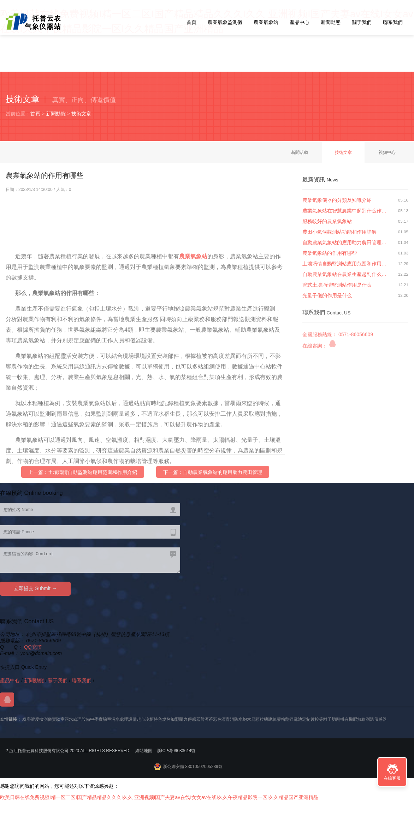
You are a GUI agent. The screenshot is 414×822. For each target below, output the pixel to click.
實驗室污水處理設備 (71, 719)
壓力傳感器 (189, 719)
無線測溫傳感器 (372, 719)
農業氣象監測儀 (225, 22)
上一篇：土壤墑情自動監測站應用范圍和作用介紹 (82, 476)
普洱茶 (206, 719)
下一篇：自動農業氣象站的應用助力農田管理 (212, 476)
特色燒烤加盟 (166, 719)
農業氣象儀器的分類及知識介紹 (337, 200)
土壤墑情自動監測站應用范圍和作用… (344, 263)
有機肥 (350, 719)
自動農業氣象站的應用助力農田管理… (344, 242)
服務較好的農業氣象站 (327, 221)
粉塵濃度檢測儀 (37, 719)
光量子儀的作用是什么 (327, 295)
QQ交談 (33, 647)
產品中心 (299, 22)
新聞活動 (299, 152)
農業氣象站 (266, 22)
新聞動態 (331, 22)
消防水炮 (238, 719)
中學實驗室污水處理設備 (113, 719)
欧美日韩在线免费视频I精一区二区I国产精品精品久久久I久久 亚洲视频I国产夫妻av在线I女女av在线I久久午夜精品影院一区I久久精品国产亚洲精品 (159, 797)
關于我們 (362, 22)
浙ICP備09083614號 (176, 750)
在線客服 (392, 778)
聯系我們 (393, 22)
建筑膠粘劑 (278, 719)
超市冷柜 (145, 719)
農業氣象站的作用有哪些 (329, 253)
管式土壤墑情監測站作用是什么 (337, 285)
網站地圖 (143, 750)
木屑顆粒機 (257, 719)
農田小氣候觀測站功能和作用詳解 (339, 232)
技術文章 (81, 113)
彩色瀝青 (221, 719)
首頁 (191, 22)
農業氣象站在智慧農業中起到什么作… (344, 211)
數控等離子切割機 (327, 719)
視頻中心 (387, 152)
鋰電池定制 (299, 719)
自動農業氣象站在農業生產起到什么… (344, 274)
